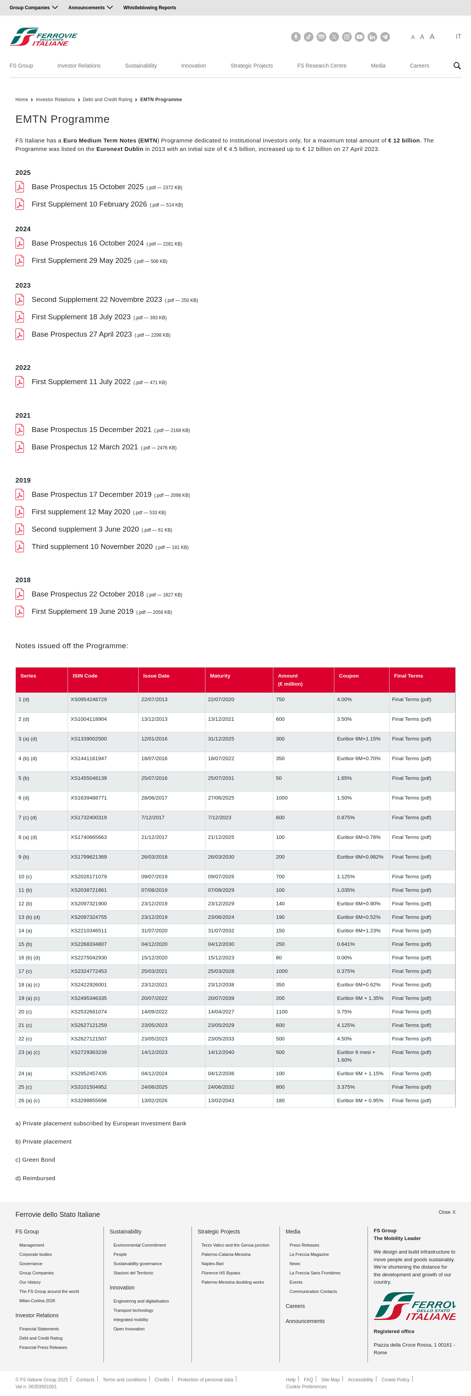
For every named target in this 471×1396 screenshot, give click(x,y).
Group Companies (30, 7)
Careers (419, 66)
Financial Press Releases (43, 1347)
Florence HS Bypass (221, 1273)
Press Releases (304, 1245)
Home (21, 99)
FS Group (21, 66)
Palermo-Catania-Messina (226, 1254)
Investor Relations (79, 66)
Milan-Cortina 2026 (37, 1300)
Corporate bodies (35, 1254)
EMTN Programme (161, 99)
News (295, 1263)
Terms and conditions (124, 1379)
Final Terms (405, 699)
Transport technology (133, 1310)
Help (291, 1379)
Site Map (330, 1379)
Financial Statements (39, 1329)
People (120, 1254)
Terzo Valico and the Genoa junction (235, 1245)
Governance (30, 1263)
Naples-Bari (213, 1263)
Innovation (194, 66)
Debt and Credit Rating (108, 99)
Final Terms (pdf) (412, 1012)
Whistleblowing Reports (150, 7)
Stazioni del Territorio (133, 1273)
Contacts (85, 1379)
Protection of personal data (205, 1379)
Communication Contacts (313, 1291)
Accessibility (360, 1379)
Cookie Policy (395, 1379)
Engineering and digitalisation (141, 1301)
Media (378, 66)
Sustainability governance (138, 1263)
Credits (162, 1379)
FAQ (308, 1379)
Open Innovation (129, 1329)
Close (445, 1212)
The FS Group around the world (49, 1291)
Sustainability (141, 66)
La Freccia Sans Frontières (315, 1273)
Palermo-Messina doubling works (233, 1282)
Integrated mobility (131, 1319)
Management (31, 1245)
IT (458, 36)
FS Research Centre (322, 66)
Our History (30, 1282)
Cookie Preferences (306, 1386)
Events (296, 1282)
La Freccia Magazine (309, 1254)
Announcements (86, 7)
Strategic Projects (251, 66)
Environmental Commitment (140, 1245)
